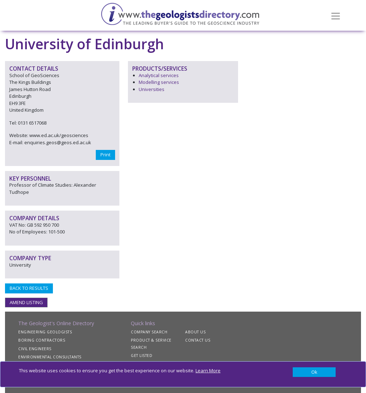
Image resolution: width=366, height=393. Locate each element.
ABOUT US (195, 331)
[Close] (314, 372)
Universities (151, 89)
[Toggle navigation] (335, 15)
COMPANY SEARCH (149, 331)
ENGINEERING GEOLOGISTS (45, 331)
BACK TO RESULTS (29, 288)
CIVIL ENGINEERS (34, 348)
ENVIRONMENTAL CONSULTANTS (49, 356)
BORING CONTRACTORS (41, 340)
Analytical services (159, 75)
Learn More (208, 370)
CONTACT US (197, 340)
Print (105, 154)
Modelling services (159, 82)
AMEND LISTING (26, 302)
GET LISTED (141, 355)
